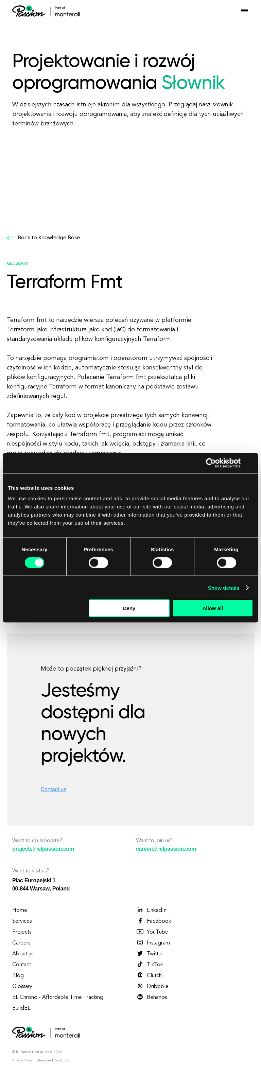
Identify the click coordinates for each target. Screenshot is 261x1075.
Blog (18, 975)
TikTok (149, 964)
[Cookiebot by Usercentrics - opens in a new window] (211, 463)
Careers (21, 943)
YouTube (152, 932)
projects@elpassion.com (43, 849)
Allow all (212, 608)
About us (22, 954)
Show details (224, 587)
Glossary (22, 986)
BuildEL (21, 1008)
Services (22, 921)
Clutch (149, 975)
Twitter (149, 953)
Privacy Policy (22, 1060)
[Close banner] (250, 463)
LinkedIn (151, 910)
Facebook (153, 921)
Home (19, 910)
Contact (21, 965)
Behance (151, 997)
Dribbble (152, 986)
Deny (129, 608)
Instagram (153, 943)
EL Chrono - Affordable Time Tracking (57, 997)
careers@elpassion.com (166, 849)
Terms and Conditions (53, 1060)
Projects (21, 932)
